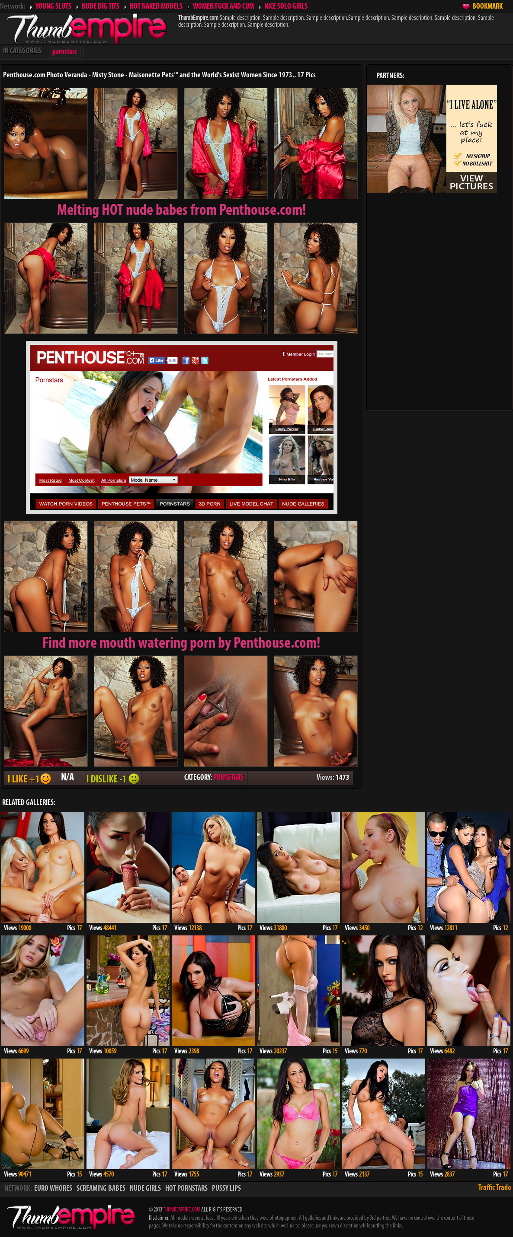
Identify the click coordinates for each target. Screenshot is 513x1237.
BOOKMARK (487, 7)
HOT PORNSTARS (186, 1189)
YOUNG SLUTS (53, 7)
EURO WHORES (53, 1189)
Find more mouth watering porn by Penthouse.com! (181, 644)
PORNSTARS (228, 778)
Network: (12, 7)
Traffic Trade (494, 1188)
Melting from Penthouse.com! (181, 211)
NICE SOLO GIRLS (286, 7)
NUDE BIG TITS (100, 7)
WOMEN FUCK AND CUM (223, 7)
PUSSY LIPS (226, 1189)
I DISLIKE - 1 (111, 778)
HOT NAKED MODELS (156, 7)
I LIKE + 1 (28, 778)
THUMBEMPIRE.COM (181, 1210)
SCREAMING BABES (101, 1189)
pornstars (64, 52)
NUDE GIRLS (145, 1189)
